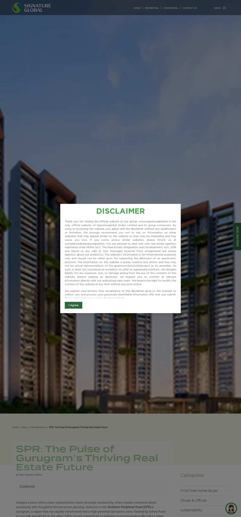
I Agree (74, 305)
